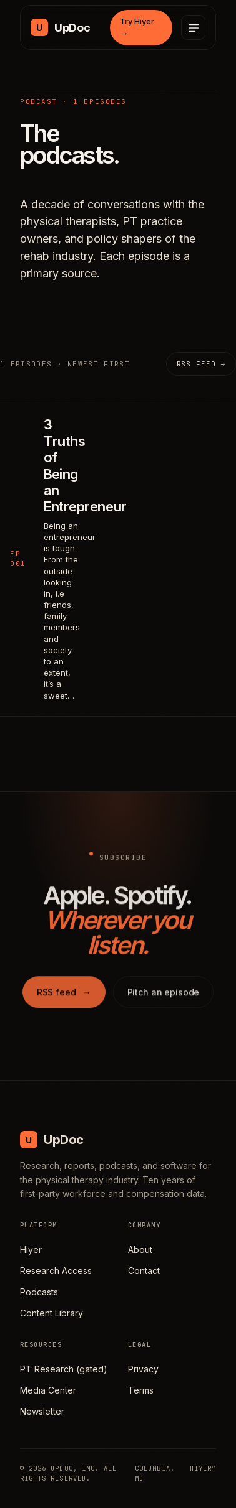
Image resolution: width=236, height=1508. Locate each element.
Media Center (48, 1390)
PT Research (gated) (63, 1369)
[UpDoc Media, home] (60, 27)
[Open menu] (193, 27)
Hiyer (31, 1249)
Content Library (51, 1313)
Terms (141, 1390)
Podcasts (39, 1292)
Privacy (143, 1369)
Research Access (56, 1270)
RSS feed (64, 994)
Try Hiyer (137, 27)
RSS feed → (201, 364)
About (140, 1249)
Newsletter (42, 1411)
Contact (144, 1270)
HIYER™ (203, 1468)
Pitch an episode (163, 994)
